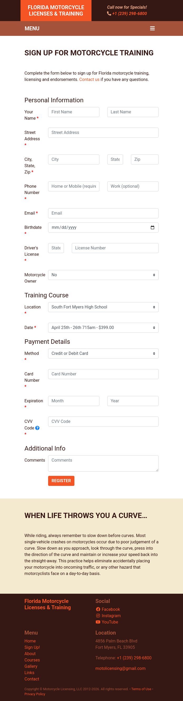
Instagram (108, 615)
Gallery (30, 666)
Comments (34, 460)
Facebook (107, 609)
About (30, 653)
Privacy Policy (34, 694)
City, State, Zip (29, 166)
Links (29, 672)
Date (28, 327)
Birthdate (33, 227)
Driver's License (31, 251)
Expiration (33, 400)
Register (61, 480)
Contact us (89, 79)
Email (29, 213)
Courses (32, 660)
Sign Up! (32, 647)
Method (31, 353)
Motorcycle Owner (34, 278)
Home (30, 641)
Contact (31, 678)
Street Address (32, 135)
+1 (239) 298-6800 (129, 13)
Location (32, 307)
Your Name (30, 115)
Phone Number (31, 189)
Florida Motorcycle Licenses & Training (56, 10)
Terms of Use (141, 689)
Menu (32, 28)
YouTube (106, 622)
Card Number (31, 377)
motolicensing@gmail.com (120, 668)
